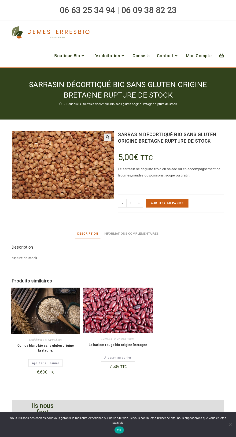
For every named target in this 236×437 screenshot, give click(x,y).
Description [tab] (87, 233)
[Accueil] (60, 104)
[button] (107, 137)
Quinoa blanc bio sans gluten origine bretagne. (45, 348)
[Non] (230, 424)
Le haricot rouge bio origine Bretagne (118, 345)
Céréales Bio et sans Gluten (45, 340)
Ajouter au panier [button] (45, 363)
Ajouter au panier (167, 203)
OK (119, 430)
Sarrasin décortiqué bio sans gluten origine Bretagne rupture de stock (130, 104)
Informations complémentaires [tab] (131, 233)
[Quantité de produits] (130, 203)
